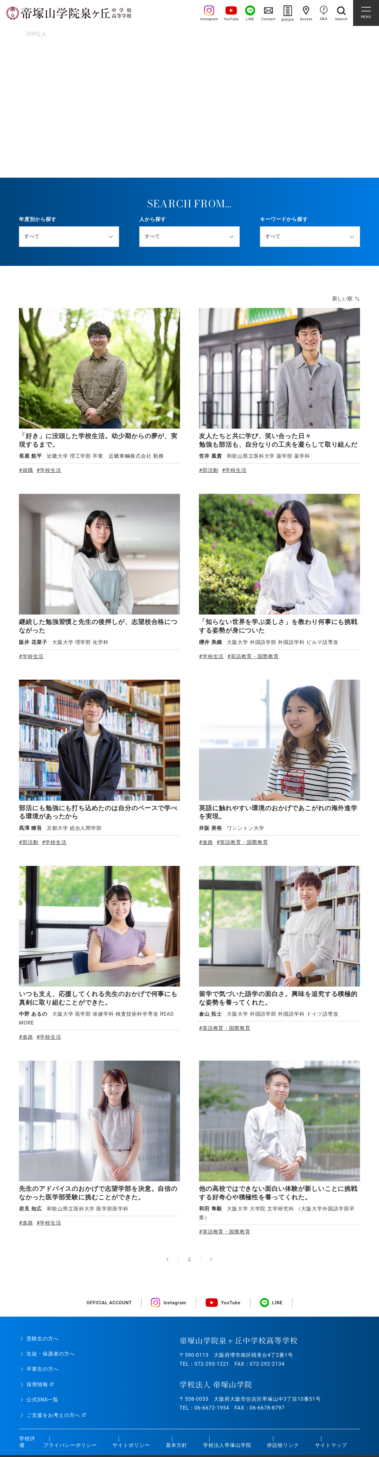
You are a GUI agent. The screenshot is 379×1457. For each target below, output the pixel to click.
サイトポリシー (131, 1444)
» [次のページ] (211, 1258)
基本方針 (176, 1444)
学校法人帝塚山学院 (227, 1444)
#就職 (26, 470)
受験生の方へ (43, 1337)
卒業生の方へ (43, 1368)
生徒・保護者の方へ (51, 1353)
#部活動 (209, 470)
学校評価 (27, 1440)
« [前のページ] (167, 1258)
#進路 (206, 841)
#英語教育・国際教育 (253, 656)
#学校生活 (49, 470)
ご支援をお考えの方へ (53, 1414)
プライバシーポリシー (70, 1444)
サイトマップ (331, 1444)
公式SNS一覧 (42, 1398)
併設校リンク (283, 1444)
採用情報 (37, 1383)
